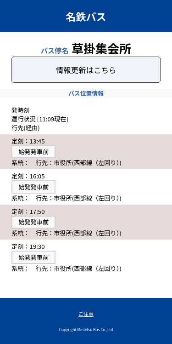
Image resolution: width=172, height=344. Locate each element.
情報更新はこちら (86, 69)
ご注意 (86, 313)
